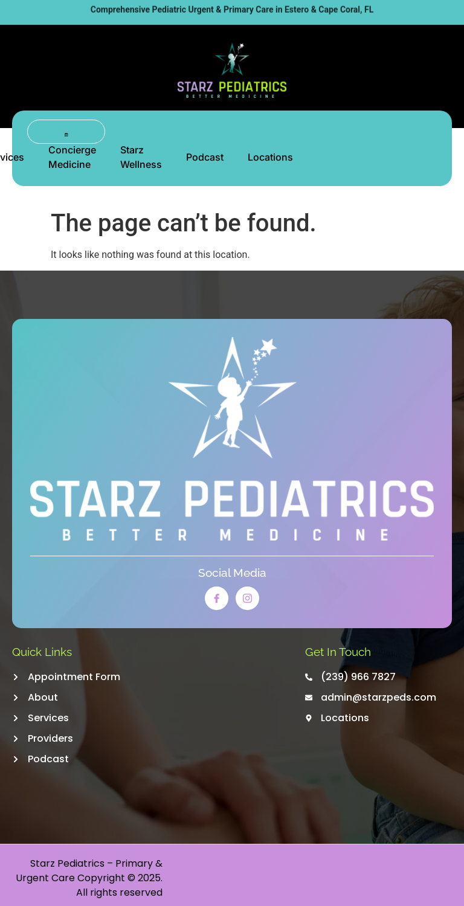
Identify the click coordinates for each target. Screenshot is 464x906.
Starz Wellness (141, 157)
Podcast (205, 157)
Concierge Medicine (72, 157)
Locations (270, 157)
